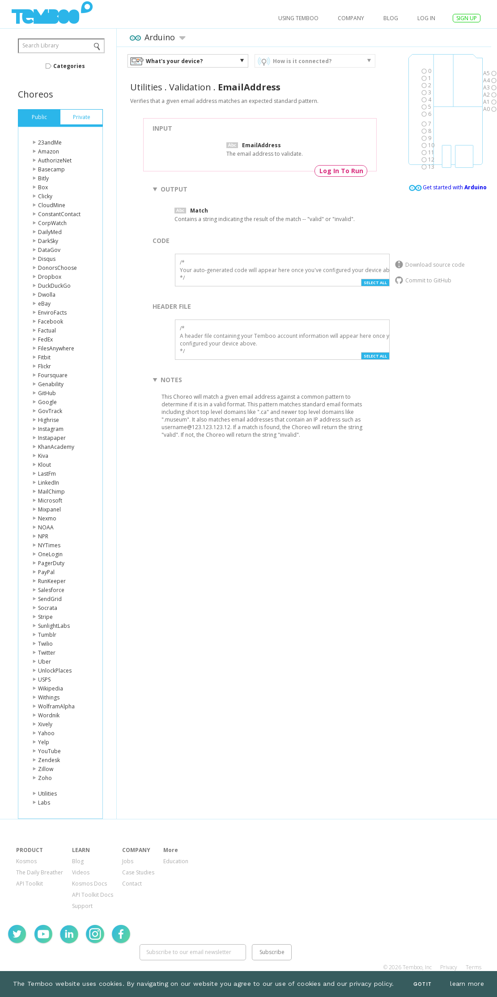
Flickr (44, 366)
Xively (45, 724)
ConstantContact (59, 214)
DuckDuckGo (54, 286)
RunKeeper (52, 581)
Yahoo (46, 733)
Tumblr (47, 635)
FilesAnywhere (56, 348)
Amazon (48, 151)
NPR (43, 536)
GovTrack (50, 411)
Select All (375, 282)
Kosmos (26, 861)
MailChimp (51, 491)
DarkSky (48, 241)
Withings (48, 697)
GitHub (47, 393)
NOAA (46, 527)
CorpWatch (52, 223)
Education (175, 861)
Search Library (40, 45)
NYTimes (49, 545)
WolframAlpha (56, 706)
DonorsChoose (57, 268)
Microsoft (50, 500)
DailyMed (50, 232)
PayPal (46, 572)
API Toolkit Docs (92, 895)
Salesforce (51, 590)
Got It (422, 984)
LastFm (47, 473)
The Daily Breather (39, 872)
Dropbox (49, 277)
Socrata (47, 608)
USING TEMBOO (298, 18)
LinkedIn (48, 482)
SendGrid (50, 599)
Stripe (45, 617)
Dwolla (46, 294)
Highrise (48, 420)
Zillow (45, 769)
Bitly (43, 178)
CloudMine (51, 205)
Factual (47, 330)
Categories (69, 66)
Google (47, 402)
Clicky (45, 196)
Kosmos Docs (89, 883)
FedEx (45, 339)
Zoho (45, 778)
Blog (390, 18)
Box (43, 187)
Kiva (43, 456)
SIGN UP (466, 18)
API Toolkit (29, 883)
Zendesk (49, 760)
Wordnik (48, 715)
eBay (44, 303)
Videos (80, 872)
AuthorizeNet (55, 160)
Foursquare (53, 375)
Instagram (51, 429)
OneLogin (50, 554)
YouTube (49, 751)
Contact (132, 883)
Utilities (47, 793)
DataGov (49, 250)
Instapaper (52, 438)
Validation (190, 87)
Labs (44, 802)
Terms (473, 967)
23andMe (50, 142)
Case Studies (138, 872)
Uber (44, 661)
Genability (51, 384)
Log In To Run (341, 170)
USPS (44, 679)
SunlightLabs (54, 626)
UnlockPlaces (55, 670)
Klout (44, 465)
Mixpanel (49, 509)
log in (426, 18)
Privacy (448, 967)
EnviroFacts (52, 312)
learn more (467, 983)
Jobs (127, 861)
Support (82, 906)
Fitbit (44, 357)
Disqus (46, 259)
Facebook (50, 321)
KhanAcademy (56, 447)
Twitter (46, 652)
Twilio (45, 644)
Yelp (43, 742)
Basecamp (51, 169)
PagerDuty (51, 563)
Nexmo (47, 518)
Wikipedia (50, 688)
